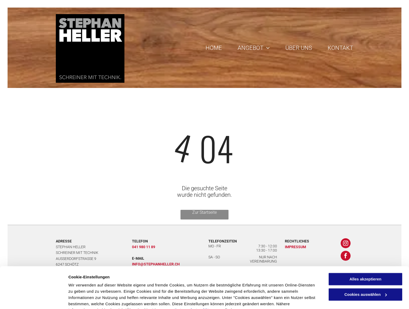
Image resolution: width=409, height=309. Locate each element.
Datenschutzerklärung (196, 284)
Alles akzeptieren (366, 253)
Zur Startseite (204, 212)
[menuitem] (210, 48)
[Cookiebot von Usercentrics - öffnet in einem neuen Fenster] (34, 299)
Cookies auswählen (86, 298)
